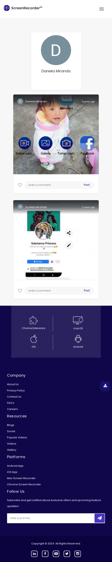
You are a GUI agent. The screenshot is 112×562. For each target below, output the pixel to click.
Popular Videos (17, 437)
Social (11, 431)
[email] (33, 518)
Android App (15, 466)
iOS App (12, 472)
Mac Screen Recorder (21, 478)
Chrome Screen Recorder (24, 484)
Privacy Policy (16, 390)
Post (87, 185)
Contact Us (14, 397)
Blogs (10, 425)
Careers (12, 409)
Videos (11, 444)
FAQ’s (10, 403)
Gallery (11, 450)
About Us (13, 384)
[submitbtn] (100, 518)
